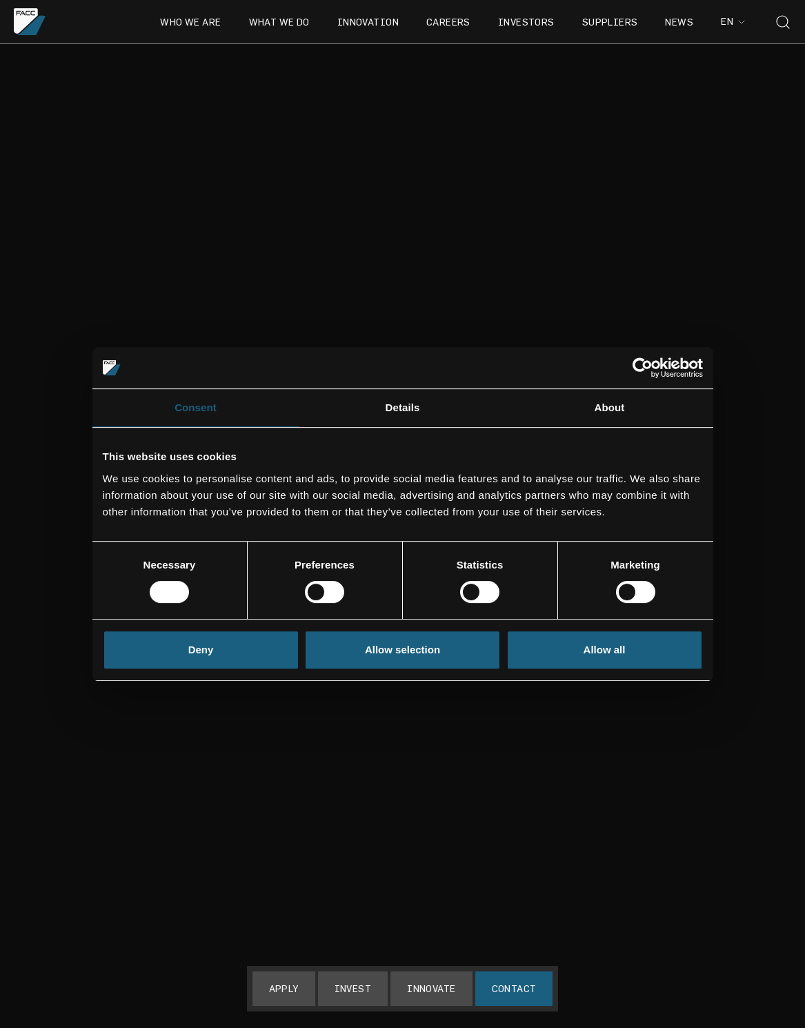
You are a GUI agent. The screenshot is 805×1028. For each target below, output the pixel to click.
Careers (448, 22)
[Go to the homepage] (30, 21)
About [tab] (610, 407)
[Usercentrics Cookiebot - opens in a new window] (642, 367)
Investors (526, 22)
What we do (279, 22)
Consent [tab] (196, 407)
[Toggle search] (783, 22)
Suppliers (610, 22)
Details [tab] (403, 407)
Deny (201, 649)
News (679, 22)
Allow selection (402, 649)
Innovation (368, 22)
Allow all (605, 649)
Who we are (190, 22)
